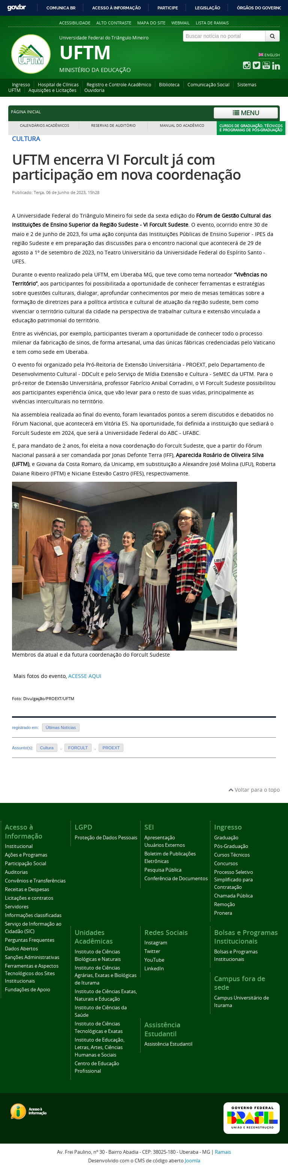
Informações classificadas (33, 915)
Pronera (223, 913)
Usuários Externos (164, 845)
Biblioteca (169, 84)
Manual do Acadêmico (182, 125)
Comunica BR (60, 8)
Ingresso (21, 84)
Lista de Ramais (212, 23)
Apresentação (159, 837)
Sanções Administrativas (32, 957)
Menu (246, 112)
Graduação (226, 837)
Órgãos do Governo (259, 8)
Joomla (192, 1160)
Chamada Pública (233, 896)
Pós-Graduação (231, 846)
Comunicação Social (209, 84)
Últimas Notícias (61, 727)
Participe (168, 8)
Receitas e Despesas (27, 889)
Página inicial (26, 111)
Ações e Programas (26, 855)
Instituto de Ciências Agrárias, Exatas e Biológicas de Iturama (105, 975)
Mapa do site (151, 23)
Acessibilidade (74, 23)
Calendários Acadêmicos (44, 125)
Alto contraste (113, 23)
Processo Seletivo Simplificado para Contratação (233, 879)
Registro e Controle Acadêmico (119, 84)
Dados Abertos (21, 949)
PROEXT (111, 748)
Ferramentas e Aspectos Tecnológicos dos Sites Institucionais (31, 973)
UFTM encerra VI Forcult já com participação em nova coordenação (126, 167)
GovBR (16, 7)
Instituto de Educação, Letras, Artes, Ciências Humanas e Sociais (99, 1047)
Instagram (155, 943)
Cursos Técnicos (232, 855)
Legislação (207, 8)
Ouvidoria (94, 90)
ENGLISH (272, 54)
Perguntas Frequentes (29, 940)
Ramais (223, 1152)
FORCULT (78, 748)
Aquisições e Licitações (52, 90)
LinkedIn (154, 968)
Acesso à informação (116, 8)
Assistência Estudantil (168, 1044)
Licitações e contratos (29, 898)
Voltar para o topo (254, 789)
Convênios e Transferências (35, 881)
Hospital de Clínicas (58, 84)
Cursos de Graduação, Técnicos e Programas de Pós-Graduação (250, 128)
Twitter (152, 951)
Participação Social (25, 863)
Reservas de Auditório (113, 125)
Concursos (226, 863)
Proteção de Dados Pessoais (106, 837)
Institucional (19, 846)
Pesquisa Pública (163, 870)
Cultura (47, 748)
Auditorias (16, 872)
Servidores (16, 906)
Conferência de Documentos (176, 878)
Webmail (180, 23)
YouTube (154, 960)
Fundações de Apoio (27, 989)
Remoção (224, 904)
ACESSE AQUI (84, 675)
